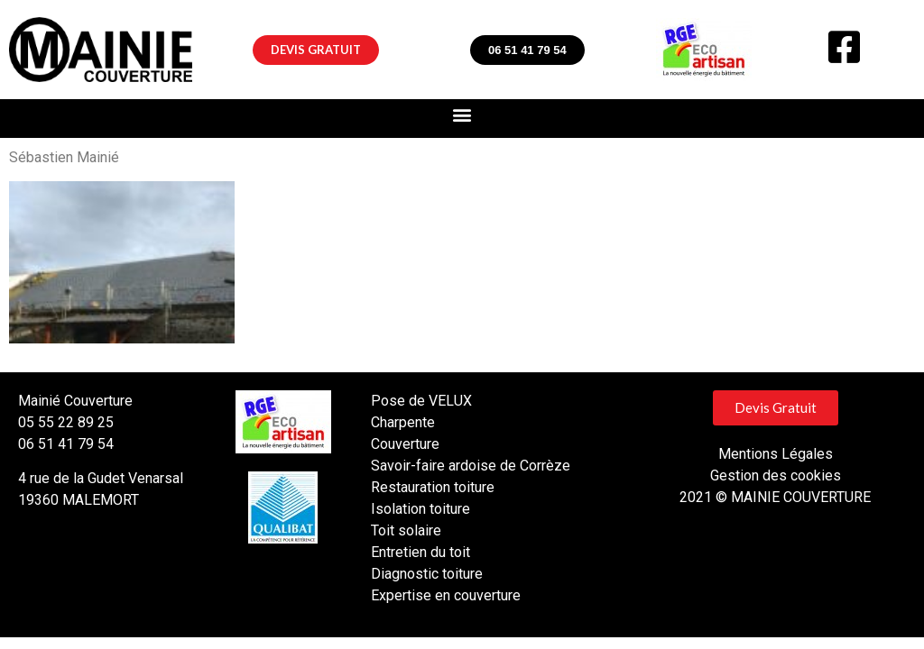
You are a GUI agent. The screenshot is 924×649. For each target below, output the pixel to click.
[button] (316, 50)
